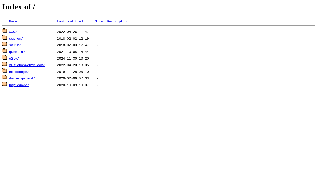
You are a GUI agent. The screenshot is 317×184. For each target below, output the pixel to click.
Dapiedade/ (19, 85)
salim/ (15, 45)
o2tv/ (14, 58)
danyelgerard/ (22, 78)
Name (13, 21)
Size (99, 21)
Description (118, 21)
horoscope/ (19, 71)
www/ (13, 31)
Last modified (70, 21)
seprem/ (16, 38)
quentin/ (17, 51)
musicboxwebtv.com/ (27, 65)
